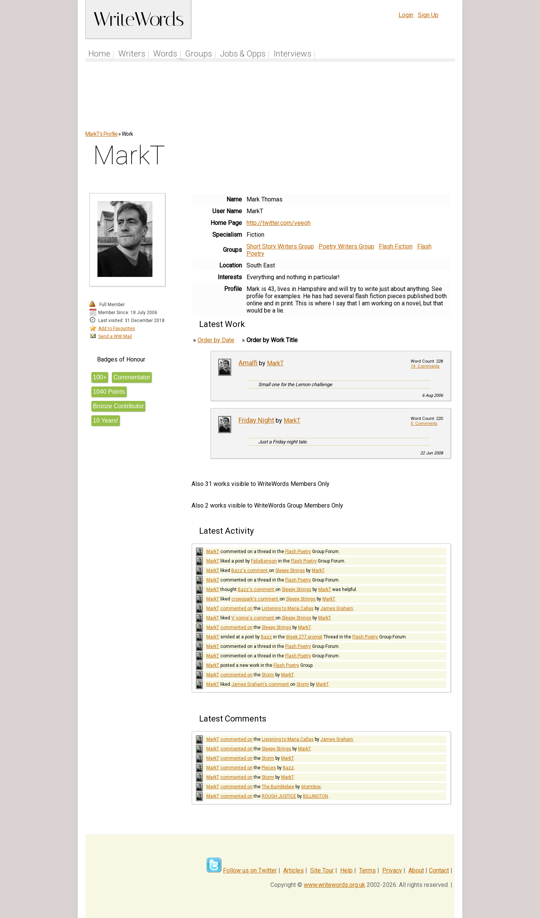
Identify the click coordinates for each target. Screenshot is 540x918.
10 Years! (105, 420)
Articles (293, 870)
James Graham (336, 608)
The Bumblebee (278, 786)
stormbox (311, 786)
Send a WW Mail (115, 336)
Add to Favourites (116, 328)
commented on (236, 608)
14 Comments (425, 366)
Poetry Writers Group (346, 246)
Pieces (269, 767)
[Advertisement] (270, 100)
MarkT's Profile (101, 134)
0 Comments (424, 423)
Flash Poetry (298, 551)
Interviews (292, 53)
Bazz (266, 637)
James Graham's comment (260, 684)
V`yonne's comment (253, 618)
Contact (439, 870)
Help (346, 870)
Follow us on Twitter (250, 870)
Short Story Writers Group (280, 246)
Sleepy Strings (290, 570)
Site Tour (322, 870)
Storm (268, 674)
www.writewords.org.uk (334, 884)
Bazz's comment (250, 570)
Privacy (392, 870)
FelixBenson (264, 561)
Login (406, 15)
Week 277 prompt (304, 637)
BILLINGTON (315, 796)
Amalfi (248, 363)
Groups (198, 53)
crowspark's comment (255, 599)
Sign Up (428, 15)
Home (99, 53)
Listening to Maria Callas (288, 608)
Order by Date (216, 340)
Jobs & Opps (242, 53)
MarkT (275, 363)
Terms (367, 870)
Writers (131, 53)
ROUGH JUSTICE (279, 796)
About (416, 870)
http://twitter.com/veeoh (278, 222)
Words (165, 53)
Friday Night (256, 420)
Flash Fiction (396, 246)
